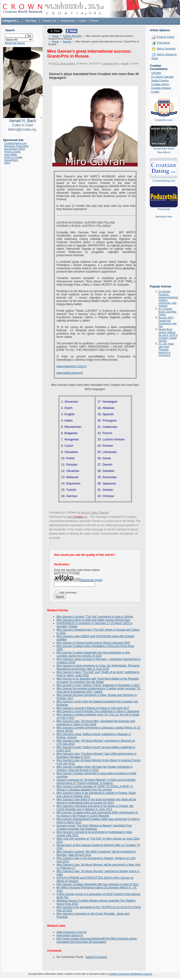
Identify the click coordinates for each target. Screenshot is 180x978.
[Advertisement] (164, 255)
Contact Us (49, 20)
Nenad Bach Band (14, 148)
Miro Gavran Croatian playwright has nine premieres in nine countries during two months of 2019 (93, 654)
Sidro (7, 162)
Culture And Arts (72, 36)
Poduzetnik (163, 209)
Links (82, 20)
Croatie (155, 91)
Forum (94, 20)
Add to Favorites (166, 48)
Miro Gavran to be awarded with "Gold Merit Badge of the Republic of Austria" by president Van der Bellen (98, 680)
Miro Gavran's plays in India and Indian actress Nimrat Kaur (93, 620)
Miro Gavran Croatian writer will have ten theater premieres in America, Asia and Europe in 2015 (95, 768)
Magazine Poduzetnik (16, 146)
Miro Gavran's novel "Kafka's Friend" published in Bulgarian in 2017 (98, 685)
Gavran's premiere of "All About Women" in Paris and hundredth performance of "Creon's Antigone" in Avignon (96, 781)
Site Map (30, 20)
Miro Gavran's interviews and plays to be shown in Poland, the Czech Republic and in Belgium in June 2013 (95, 807)
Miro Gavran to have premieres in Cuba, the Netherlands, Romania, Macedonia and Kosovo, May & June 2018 (98, 667)
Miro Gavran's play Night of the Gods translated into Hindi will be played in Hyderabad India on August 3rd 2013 (96, 801)
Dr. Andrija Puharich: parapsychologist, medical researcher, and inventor (168, 298)
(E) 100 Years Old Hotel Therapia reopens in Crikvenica (166, 349)
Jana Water (10, 154)
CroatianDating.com (15, 143)
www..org (77, 516)
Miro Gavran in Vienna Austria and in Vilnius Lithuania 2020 (93, 642)
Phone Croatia (12, 151)
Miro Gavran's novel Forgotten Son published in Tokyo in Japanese (98, 711)
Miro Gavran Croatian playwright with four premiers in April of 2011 (98, 884)
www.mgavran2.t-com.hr (72, 366)
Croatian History (160, 84)
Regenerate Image (91, 580)
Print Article (163, 42)
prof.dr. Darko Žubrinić (95, 512)
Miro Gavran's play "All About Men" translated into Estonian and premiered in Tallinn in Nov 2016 (96, 722)
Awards (67, 41)
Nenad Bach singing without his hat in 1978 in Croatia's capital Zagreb (168, 335)
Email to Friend (165, 36)
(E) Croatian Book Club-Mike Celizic (167, 311)
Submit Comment (96, 957)
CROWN (156, 73)
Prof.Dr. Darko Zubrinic (63, 63)
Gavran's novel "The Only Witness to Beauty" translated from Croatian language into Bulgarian (94, 827)
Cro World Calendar (162, 76)
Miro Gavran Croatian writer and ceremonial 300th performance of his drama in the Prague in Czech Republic (97, 814)
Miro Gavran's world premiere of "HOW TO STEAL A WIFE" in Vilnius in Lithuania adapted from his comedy (95, 788)
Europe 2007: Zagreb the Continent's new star (167, 322)
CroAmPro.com (164, 120)
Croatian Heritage (161, 87)
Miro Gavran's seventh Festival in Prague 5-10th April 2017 (93, 708)
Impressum (68, 20)
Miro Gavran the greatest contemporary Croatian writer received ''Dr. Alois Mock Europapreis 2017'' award (99, 690)
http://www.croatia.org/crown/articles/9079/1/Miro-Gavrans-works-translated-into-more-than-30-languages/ (97, 940)
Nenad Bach (11, 160)
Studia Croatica (159, 80)
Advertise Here (163, 216)
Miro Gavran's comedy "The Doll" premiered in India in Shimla (95, 616)
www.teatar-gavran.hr (70, 372)
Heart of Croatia (13, 157)
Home (55, 36)
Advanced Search (15, 42)
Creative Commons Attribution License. (130, 973)
